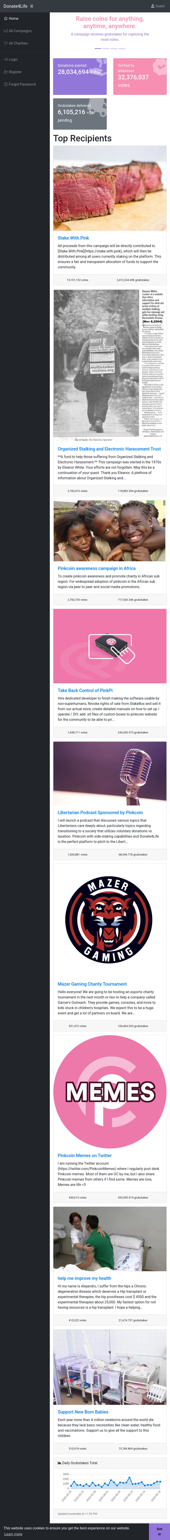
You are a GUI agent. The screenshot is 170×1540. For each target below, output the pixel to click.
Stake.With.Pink (73, 238)
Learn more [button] (13, 1534)
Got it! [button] (159, 1531)
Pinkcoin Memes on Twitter (85, 1155)
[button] (61, 35)
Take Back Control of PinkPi (85, 690)
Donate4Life (15, 6)
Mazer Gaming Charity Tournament (92, 984)
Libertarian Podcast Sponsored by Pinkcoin (100, 812)
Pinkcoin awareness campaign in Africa (97, 568)
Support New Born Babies (83, 1412)
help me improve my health (84, 1278)
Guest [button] (158, 6)
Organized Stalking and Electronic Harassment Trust (109, 449)
